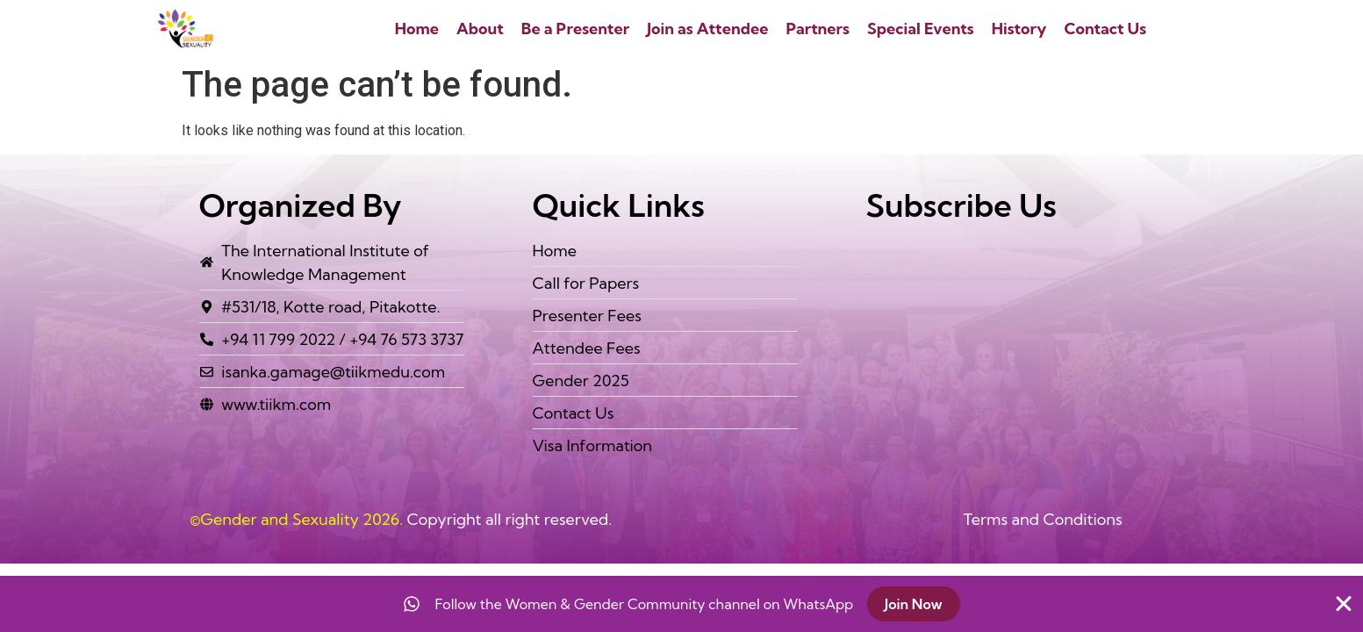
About (480, 28)
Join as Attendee (707, 28)
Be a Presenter (575, 28)
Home (417, 28)
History (1019, 28)
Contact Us (1105, 28)
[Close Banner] (1343, 603)
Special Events (920, 28)
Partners (818, 28)
